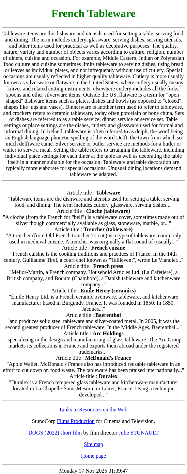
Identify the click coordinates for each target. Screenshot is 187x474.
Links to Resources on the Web (93, 409)
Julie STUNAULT (139, 433)
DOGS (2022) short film (55, 433)
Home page (93, 456)
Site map (93, 444)
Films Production (76, 421)
